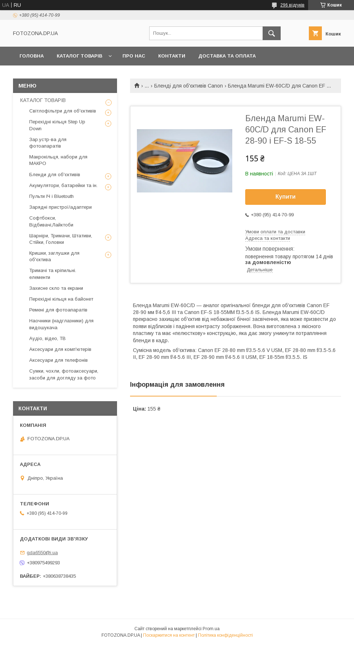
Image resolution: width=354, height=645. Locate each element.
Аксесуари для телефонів (58, 360)
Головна (32, 56)
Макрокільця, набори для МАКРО (58, 160)
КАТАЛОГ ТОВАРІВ (79, 56)
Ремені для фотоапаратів (58, 310)
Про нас (133, 56)
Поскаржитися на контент (169, 635)
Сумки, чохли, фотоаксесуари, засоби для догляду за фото (63, 374)
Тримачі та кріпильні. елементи (52, 274)
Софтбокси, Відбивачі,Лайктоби (51, 221)
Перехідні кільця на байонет (61, 299)
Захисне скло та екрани (56, 288)
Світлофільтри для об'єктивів (62, 111)
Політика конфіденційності (225, 635)
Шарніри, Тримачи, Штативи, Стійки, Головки (60, 239)
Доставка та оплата (227, 56)
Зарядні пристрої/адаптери (60, 207)
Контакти (171, 56)
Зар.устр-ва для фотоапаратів (47, 143)
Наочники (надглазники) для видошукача (61, 324)
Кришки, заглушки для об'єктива (54, 256)
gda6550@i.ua (42, 552)
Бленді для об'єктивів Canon (188, 86)
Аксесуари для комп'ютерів (60, 349)
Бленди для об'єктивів (54, 174)
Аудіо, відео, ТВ (47, 338)
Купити (286, 197)
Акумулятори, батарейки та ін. (63, 185)
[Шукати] (272, 33)
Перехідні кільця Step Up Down (57, 125)
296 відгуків (292, 5)
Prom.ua (211, 628)
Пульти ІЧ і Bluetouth (51, 196)
